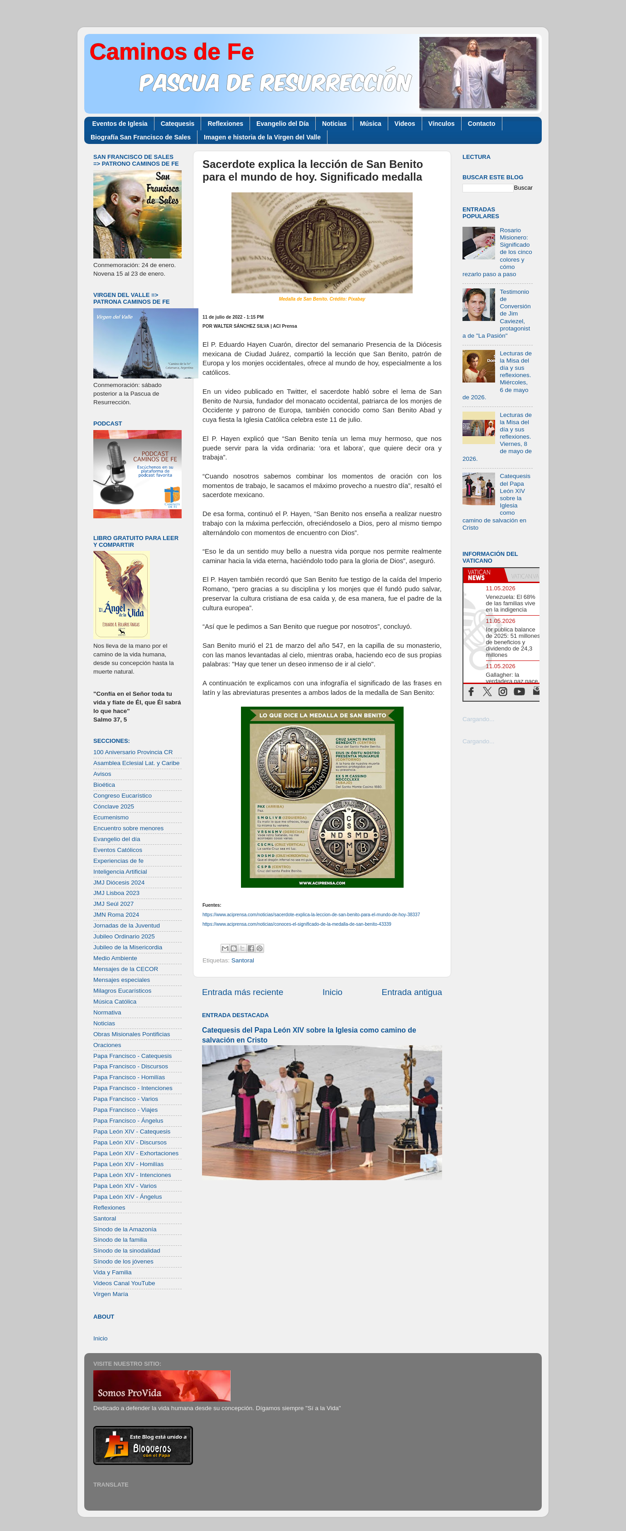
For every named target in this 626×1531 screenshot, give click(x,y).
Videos (405, 123)
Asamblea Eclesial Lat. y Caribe (136, 763)
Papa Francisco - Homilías (129, 1077)
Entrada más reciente (243, 992)
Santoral (242, 960)
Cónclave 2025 (113, 806)
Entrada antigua (412, 992)
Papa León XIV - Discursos (130, 1142)
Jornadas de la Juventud (126, 925)
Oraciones (107, 1045)
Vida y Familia (112, 1272)
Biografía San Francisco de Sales (141, 137)
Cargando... (478, 719)
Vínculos (442, 123)
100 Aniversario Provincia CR (133, 752)
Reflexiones (225, 123)
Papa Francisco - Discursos (130, 1066)
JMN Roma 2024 (116, 914)
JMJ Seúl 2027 (113, 903)
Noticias (334, 123)
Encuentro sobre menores (128, 828)
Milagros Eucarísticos (122, 990)
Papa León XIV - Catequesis (131, 1131)
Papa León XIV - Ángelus (127, 1196)
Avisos (102, 773)
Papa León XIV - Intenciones (132, 1175)
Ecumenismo (111, 817)
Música (370, 123)
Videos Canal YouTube (124, 1283)
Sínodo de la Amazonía (125, 1229)
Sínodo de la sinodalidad (126, 1250)
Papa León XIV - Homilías (128, 1164)
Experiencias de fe (118, 860)
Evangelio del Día (282, 123)
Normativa (107, 1012)
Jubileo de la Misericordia (127, 947)
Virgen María (110, 1294)
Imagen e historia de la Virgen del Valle (262, 137)
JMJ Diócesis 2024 (118, 882)
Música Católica (114, 1001)
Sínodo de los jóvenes (123, 1261)
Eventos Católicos (117, 850)
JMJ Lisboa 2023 (116, 893)
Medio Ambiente (115, 958)
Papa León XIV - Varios (125, 1185)
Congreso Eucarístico (122, 795)
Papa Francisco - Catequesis (132, 1056)
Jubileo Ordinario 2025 (124, 936)
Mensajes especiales (121, 979)
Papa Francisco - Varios (125, 1099)
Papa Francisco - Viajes (125, 1109)
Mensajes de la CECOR (125, 969)
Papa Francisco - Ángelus (128, 1120)
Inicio (332, 992)
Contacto (482, 123)
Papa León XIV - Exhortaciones (135, 1153)
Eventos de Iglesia (120, 123)
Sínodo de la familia (120, 1239)
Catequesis (178, 123)
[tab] (483, 575)
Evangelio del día (116, 839)
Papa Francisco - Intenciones (133, 1088)
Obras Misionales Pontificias (131, 1034)
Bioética (104, 784)
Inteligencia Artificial (120, 871)
